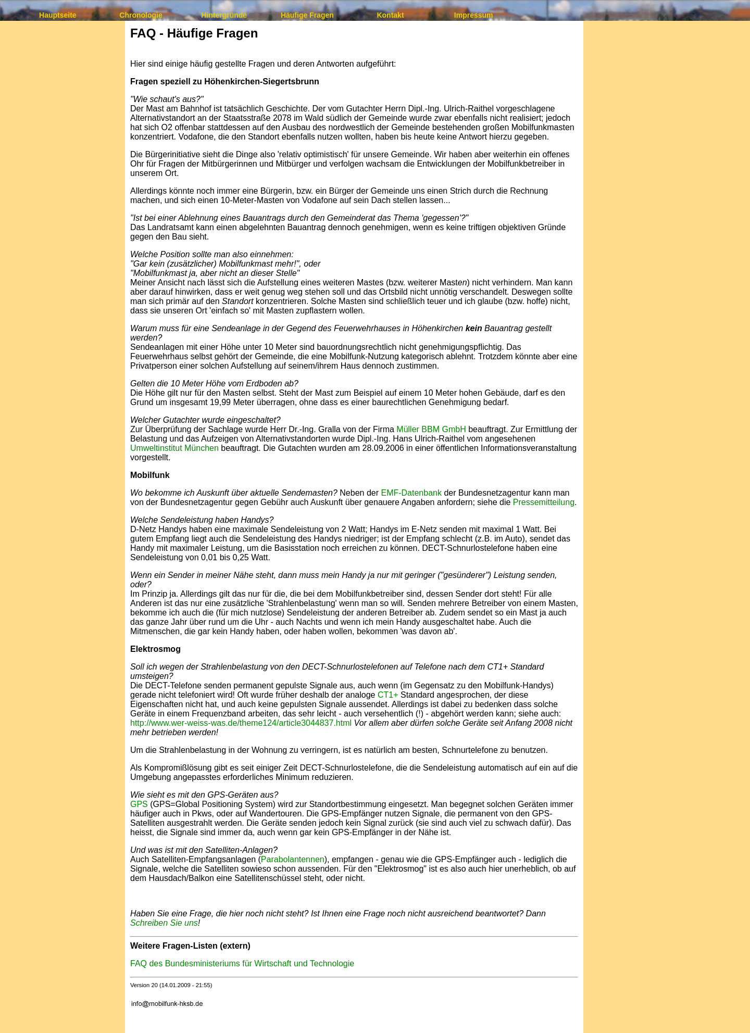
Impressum (473, 15)
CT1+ (388, 694)
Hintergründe (224, 15)
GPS (139, 804)
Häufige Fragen (307, 15)
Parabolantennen (292, 859)
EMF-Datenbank (411, 492)
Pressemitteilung (543, 502)
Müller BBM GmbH (431, 429)
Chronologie (140, 15)
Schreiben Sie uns (164, 922)
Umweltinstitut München (174, 448)
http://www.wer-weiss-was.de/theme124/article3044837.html (241, 723)
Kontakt (390, 15)
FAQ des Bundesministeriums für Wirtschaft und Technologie (242, 963)
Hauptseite (58, 15)
